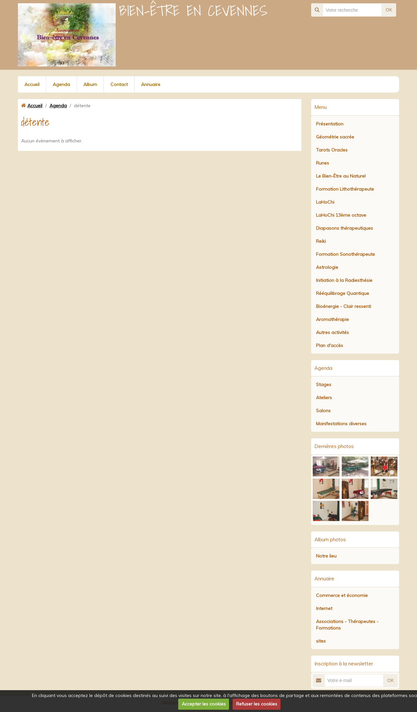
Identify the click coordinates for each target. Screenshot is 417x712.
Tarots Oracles (332, 150)
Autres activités (332, 332)
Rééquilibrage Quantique (342, 293)
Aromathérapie (332, 319)
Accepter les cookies (204, 704)
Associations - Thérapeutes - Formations (347, 624)
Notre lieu (326, 556)
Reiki (321, 241)
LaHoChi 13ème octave (341, 215)
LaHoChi (325, 202)
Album (90, 84)
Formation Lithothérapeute (345, 189)
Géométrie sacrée (335, 137)
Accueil (31, 84)
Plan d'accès (329, 345)
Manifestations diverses (341, 424)
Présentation (329, 124)
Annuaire (150, 84)
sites (321, 641)
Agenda (61, 84)
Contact (119, 84)
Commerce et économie (342, 595)
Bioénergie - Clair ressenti (343, 306)
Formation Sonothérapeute (345, 254)
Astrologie (327, 267)
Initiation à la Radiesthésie (344, 280)
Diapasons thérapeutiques (344, 228)
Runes (322, 163)
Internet (324, 608)
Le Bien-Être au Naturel (341, 176)
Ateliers (324, 397)
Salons (323, 411)
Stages (323, 384)
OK (389, 9)
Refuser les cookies (256, 704)
